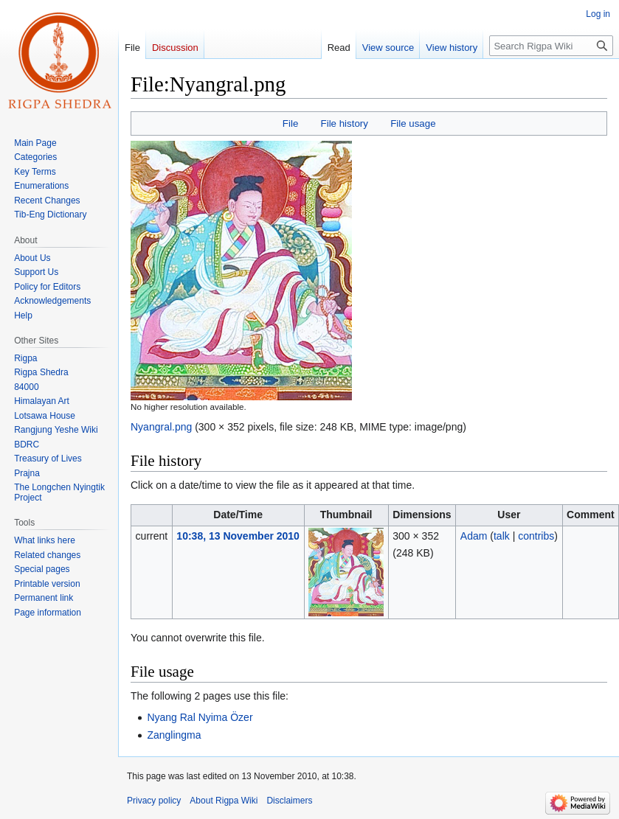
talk (502, 536)
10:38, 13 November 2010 (238, 536)
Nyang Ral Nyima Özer (199, 717)
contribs (536, 536)
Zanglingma (174, 735)
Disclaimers (289, 800)
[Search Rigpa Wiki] (551, 45)
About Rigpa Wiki (223, 800)
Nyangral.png (161, 427)
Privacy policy (154, 800)
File (290, 123)
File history (344, 123)
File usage (412, 123)
